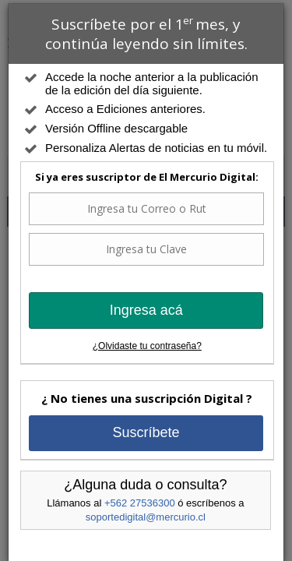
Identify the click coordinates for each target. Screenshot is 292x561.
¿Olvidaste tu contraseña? (147, 345)
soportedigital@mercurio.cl (146, 517)
